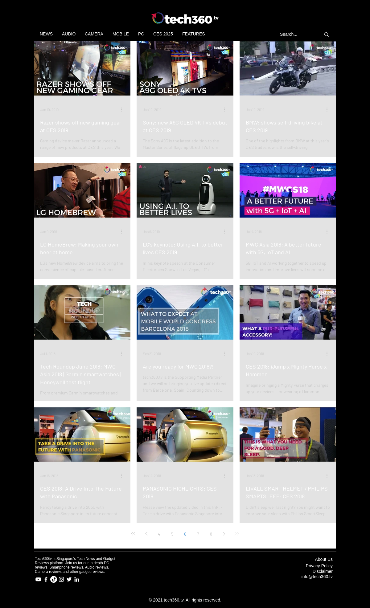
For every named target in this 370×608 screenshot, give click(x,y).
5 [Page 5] (172, 534)
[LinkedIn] (76, 579)
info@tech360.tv (317, 576)
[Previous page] (146, 533)
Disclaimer (323, 571)
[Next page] (223, 533)
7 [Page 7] (198, 534)
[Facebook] (46, 579)
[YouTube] (38, 579)
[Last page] (236, 533)
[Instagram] (61, 579)
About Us (324, 559)
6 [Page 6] (185, 534)
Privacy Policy (319, 565)
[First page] (133, 533)
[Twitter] (69, 579)
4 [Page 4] (159, 534)
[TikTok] (53, 579)
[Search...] (295, 34)
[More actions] (123, 109)
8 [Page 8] (211, 534)
